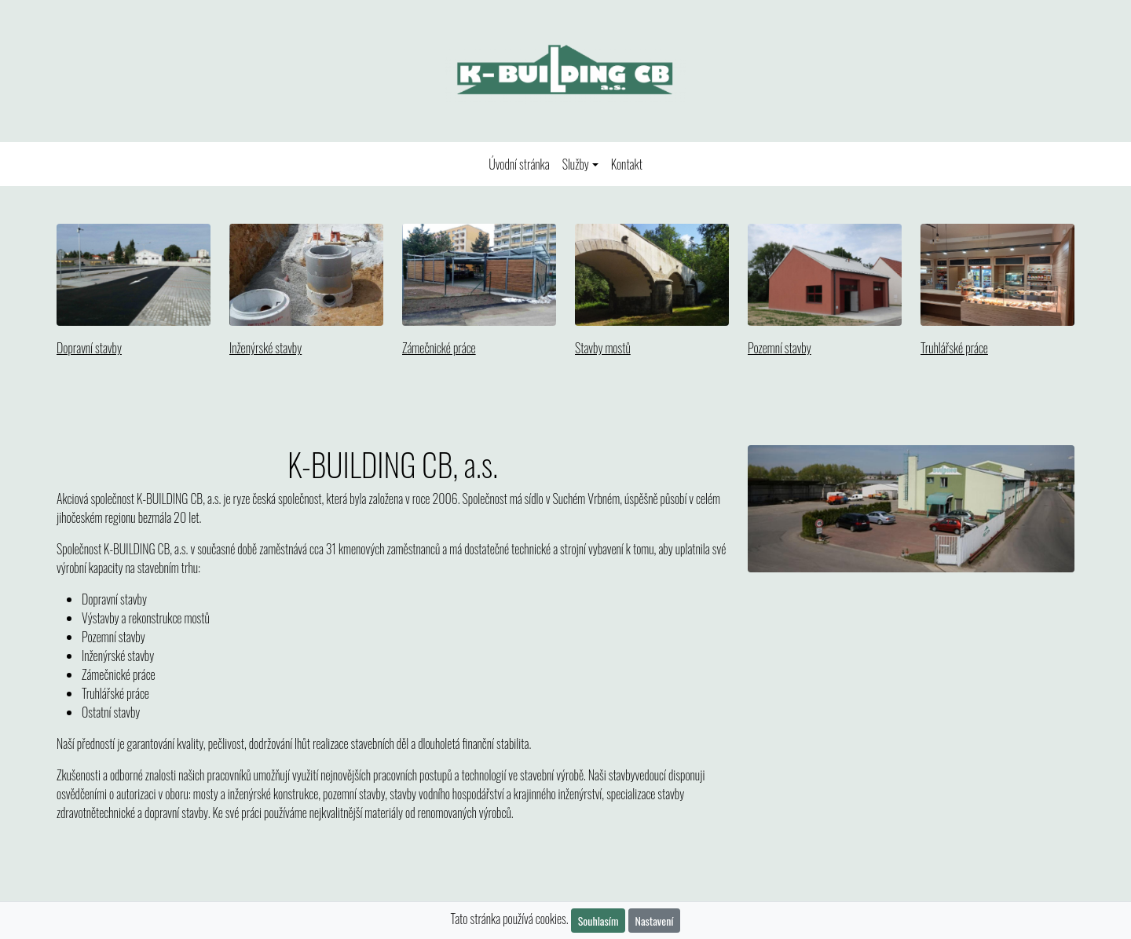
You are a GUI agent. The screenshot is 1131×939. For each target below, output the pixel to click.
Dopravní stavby (89, 347)
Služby (575, 164)
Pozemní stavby (779, 347)
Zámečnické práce (439, 347)
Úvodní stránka (522, 164)
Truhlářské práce (954, 347)
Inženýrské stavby (265, 347)
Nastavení (654, 920)
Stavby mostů (603, 347)
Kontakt (626, 164)
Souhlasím (598, 920)
